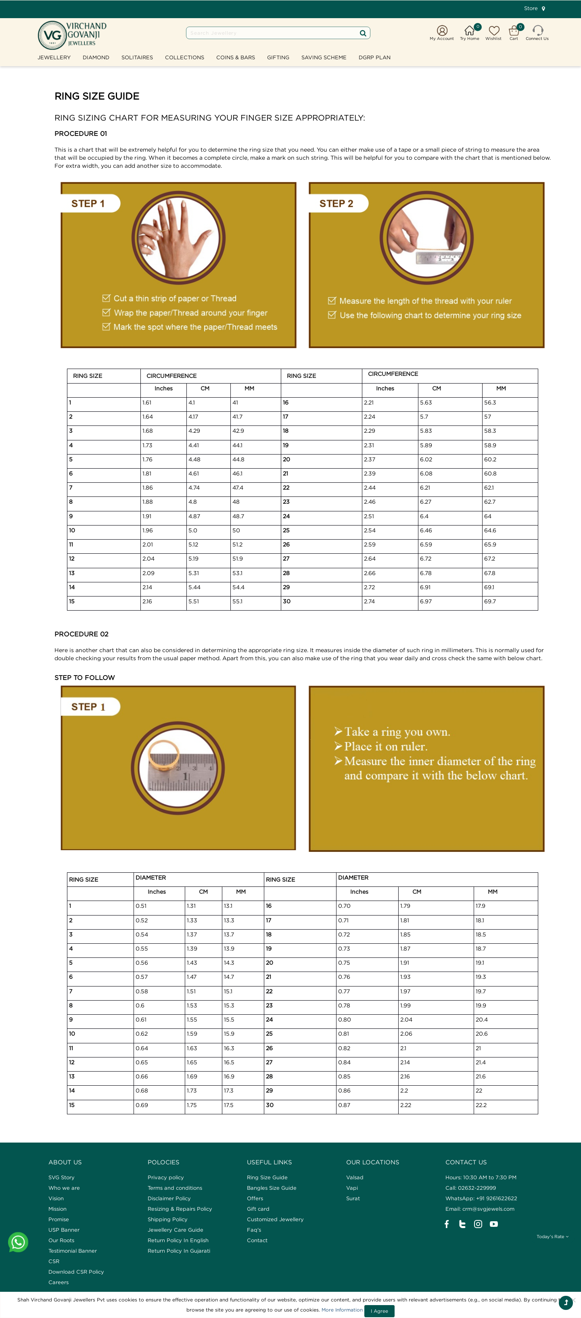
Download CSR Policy (76, 1271)
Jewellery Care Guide (175, 1229)
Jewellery (54, 57)
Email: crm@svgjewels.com (479, 1209)
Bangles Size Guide (272, 1188)
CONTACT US (466, 1162)
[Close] (573, 1299)
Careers (58, 1282)
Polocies (164, 1162)
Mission (57, 1209)
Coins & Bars (235, 57)
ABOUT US (65, 1162)
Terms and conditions (175, 1188)
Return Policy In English (178, 1240)
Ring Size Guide (267, 1177)
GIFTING (278, 57)
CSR (53, 1261)
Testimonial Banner (72, 1250)
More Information (342, 1309)
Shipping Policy (168, 1219)
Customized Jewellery (275, 1219)
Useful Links (269, 1162)
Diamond (96, 57)
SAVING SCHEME (324, 57)
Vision (56, 1198)
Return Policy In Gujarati (179, 1250)
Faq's (254, 1229)
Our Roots (61, 1240)
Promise (58, 1219)
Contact (257, 1240)
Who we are (64, 1188)
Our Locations (372, 1162)
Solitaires (137, 57)
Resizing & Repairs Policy (180, 1209)
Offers (255, 1198)
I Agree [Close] (379, 1311)
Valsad (355, 1177)
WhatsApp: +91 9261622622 (481, 1198)
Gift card (258, 1209)
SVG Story (61, 1177)
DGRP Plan (375, 57)
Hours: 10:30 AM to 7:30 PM (480, 1177)
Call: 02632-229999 (470, 1188)
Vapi (352, 1188)
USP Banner (63, 1229)
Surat (353, 1198)
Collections (184, 57)
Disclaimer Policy (169, 1198)
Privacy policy (166, 1177)
